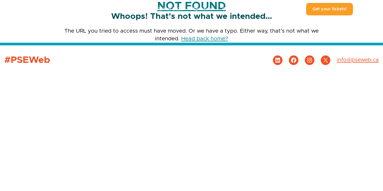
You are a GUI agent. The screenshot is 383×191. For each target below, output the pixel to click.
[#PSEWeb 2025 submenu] (185, 9)
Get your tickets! (330, 9)
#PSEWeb (29, 9)
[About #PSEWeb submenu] (298, 9)
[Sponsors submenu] (214, 9)
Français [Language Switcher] (368, 9)
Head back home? (204, 38)
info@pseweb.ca (358, 60)
